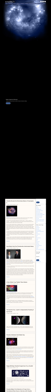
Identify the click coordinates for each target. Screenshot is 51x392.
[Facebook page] (40, 1)
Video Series (37, 3)
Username (37, 253)
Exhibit (37, 232)
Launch (37, 235)
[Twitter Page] (42, 1)
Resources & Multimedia (32, 3)
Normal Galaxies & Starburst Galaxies (40, 214)
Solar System (37, 218)
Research (44, 3)
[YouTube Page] (45, 1)
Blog (40, 3)
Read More (8, 103)
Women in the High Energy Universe (40, 249)
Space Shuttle (37, 244)
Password (37, 256)
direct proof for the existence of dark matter (19, 356)
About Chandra (10, 3)
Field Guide (18, 3)
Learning (14, 3)
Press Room (26, 3)
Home (6, 3)
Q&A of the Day (38, 241)
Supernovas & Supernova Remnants (40, 219)
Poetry (37, 240)
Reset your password (38, 261)
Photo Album (22, 3)
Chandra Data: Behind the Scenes (40, 231)
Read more (8, 241)
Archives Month (38, 227)
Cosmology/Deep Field (38, 209)
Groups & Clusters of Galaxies (39, 210)
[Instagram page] (43, 1)
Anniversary (37, 226)
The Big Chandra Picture (39, 245)
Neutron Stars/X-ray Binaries (39, 213)
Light (36, 236)
